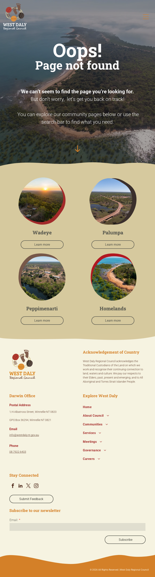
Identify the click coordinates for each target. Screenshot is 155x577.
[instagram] (36, 486)
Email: (14, 520)
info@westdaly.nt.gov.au (24, 435)
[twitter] (28, 486)
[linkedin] (20, 486)
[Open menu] (146, 17)
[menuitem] (114, 407)
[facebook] (12, 486)
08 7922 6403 (17, 451)
